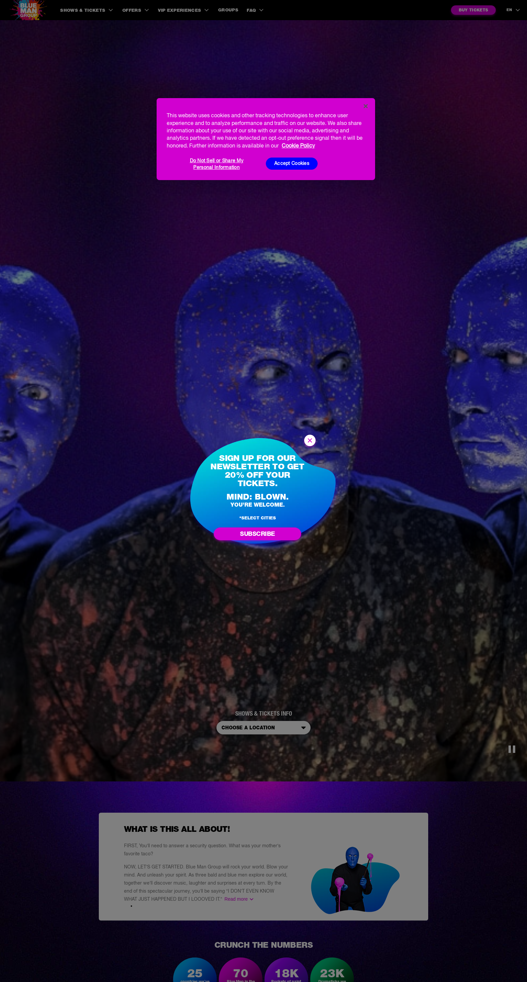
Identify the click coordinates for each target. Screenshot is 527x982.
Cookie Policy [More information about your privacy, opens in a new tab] (298, 145)
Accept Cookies (291, 163)
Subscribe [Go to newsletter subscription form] (257, 533)
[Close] (365, 106)
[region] (266, 139)
